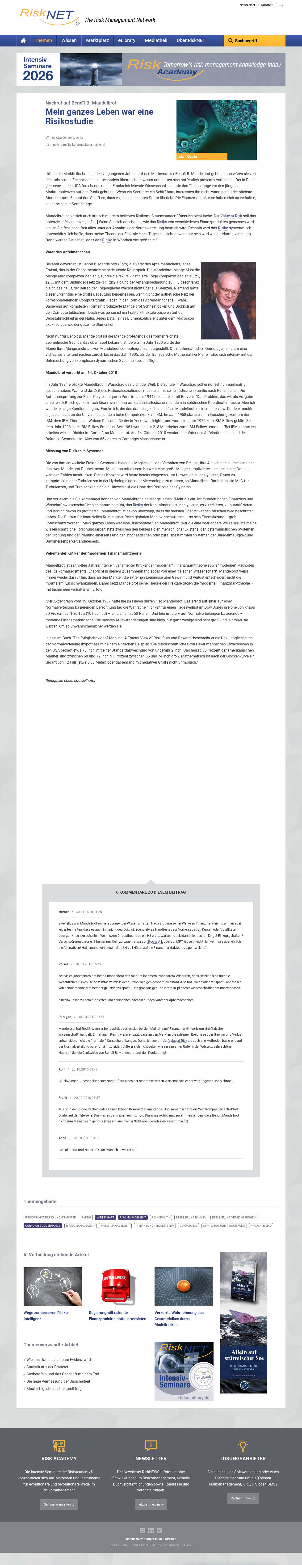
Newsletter (247, 5)
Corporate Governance (42, 1233)
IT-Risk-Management (80, 1233)
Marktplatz (97, 40)
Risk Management (133, 1224)
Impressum (154, 1546)
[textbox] (254, 41)
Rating (86, 1224)
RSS (281, 5)
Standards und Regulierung (224, 1233)
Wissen (69, 40)
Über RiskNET (191, 40)
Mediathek (156, 40)
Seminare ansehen (57, 1512)
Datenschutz (134, 1546)
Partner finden (241, 1505)
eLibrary (126, 40)
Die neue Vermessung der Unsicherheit (57, 1388)
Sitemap (170, 1546)
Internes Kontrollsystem (155, 1233)
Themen (43, 40)
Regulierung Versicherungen (234, 1224)
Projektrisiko (261, 1233)
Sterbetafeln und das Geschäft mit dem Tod (61, 1381)
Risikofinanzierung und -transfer (50, 1224)
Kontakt (267, 5)
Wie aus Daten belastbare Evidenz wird (57, 1367)
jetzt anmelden (149, 1512)
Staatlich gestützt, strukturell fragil (54, 1396)
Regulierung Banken (191, 1224)
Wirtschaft (105, 1224)
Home (23, 40)
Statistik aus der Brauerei (46, 1374)
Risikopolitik (161, 1224)
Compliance (188, 1233)
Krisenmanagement (115, 1233)
